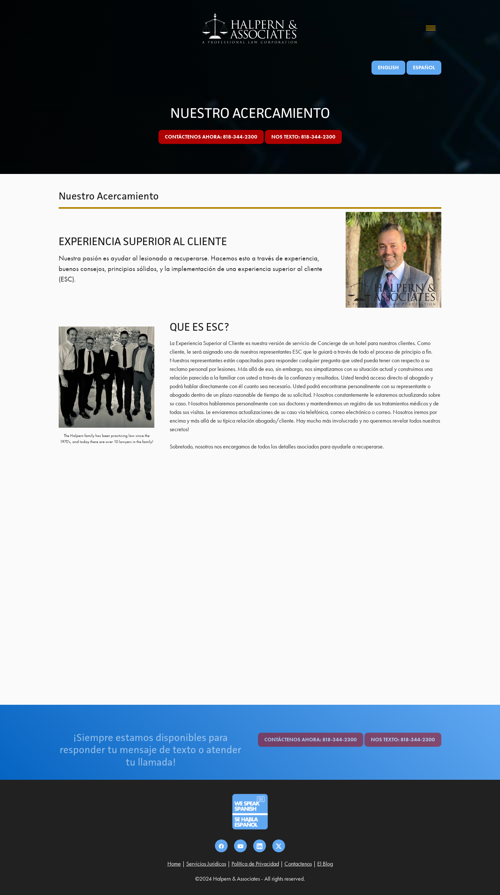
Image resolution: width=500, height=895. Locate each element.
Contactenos (298, 863)
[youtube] (240, 845)
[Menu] (430, 28)
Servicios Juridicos (206, 863)
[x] (278, 845)
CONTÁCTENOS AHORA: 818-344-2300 (211, 137)
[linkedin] (259, 845)
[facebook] (221, 845)
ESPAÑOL (424, 67)
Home (174, 863)
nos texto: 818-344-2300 (303, 137)
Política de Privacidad (255, 863)
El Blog (325, 863)
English (388, 67)
